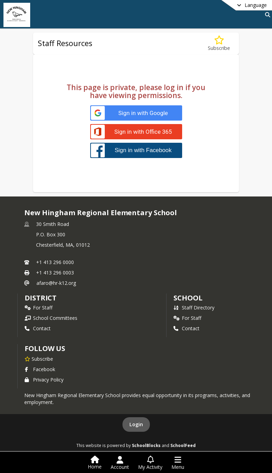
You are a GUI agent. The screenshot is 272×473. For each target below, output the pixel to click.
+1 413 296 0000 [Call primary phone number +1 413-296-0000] (55, 262)
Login (136, 424)
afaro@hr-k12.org (56, 283)
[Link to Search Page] (266, 14)
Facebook (40, 369)
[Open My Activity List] (150, 463)
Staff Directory (193, 307)
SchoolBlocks (146, 445)
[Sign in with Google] (136, 113)
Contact (38, 328)
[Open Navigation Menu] (177, 463)
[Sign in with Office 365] (136, 132)
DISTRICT (41, 298)
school (187, 298)
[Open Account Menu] (120, 463)
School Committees (51, 318)
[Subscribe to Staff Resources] (219, 43)
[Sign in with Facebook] (136, 150)
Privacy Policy (44, 379)
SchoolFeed (183, 445)
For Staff (38, 307)
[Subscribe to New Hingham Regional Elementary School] (39, 358)
